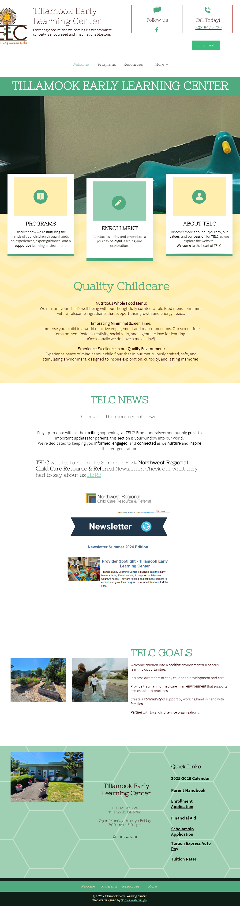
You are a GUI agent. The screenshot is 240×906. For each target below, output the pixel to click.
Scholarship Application (182, 831)
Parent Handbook (188, 790)
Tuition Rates (184, 859)
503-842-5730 (208, 27)
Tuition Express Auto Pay (191, 845)
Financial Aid (183, 818)
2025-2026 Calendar (190, 778)
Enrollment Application (182, 803)
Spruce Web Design (133, 900)
